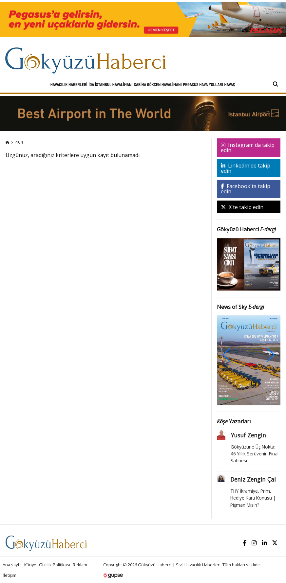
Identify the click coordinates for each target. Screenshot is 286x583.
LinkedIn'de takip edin (245, 168)
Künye (30, 565)
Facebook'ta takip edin (245, 189)
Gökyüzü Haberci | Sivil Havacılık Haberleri (179, 565)
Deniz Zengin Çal (253, 479)
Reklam (80, 565)
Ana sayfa (12, 565)
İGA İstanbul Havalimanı (110, 84)
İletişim (9, 575)
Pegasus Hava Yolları (203, 84)
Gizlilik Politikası (54, 565)
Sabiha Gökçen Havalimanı (157, 84)
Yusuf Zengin (248, 435)
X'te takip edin (242, 207)
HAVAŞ (229, 84)
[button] (270, 355)
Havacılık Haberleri (68, 84)
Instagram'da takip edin (248, 147)
